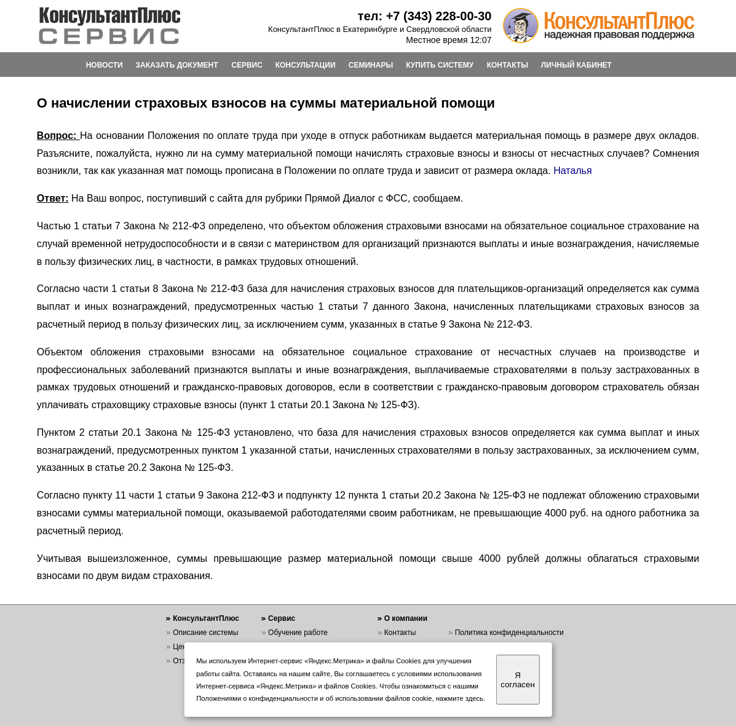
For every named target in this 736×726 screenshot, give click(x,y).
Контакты (400, 632)
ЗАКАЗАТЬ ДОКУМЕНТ (177, 65)
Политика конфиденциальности (509, 632)
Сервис (281, 618)
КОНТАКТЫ (507, 65)
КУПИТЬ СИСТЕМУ (439, 65)
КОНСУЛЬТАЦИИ (305, 65)
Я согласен (517, 680)
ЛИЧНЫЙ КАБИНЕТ (576, 65)
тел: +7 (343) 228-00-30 (425, 16)
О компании (406, 618)
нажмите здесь (459, 698)
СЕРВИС (247, 65)
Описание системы (205, 632)
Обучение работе (298, 632)
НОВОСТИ (104, 65)
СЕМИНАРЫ (371, 65)
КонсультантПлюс (206, 618)
